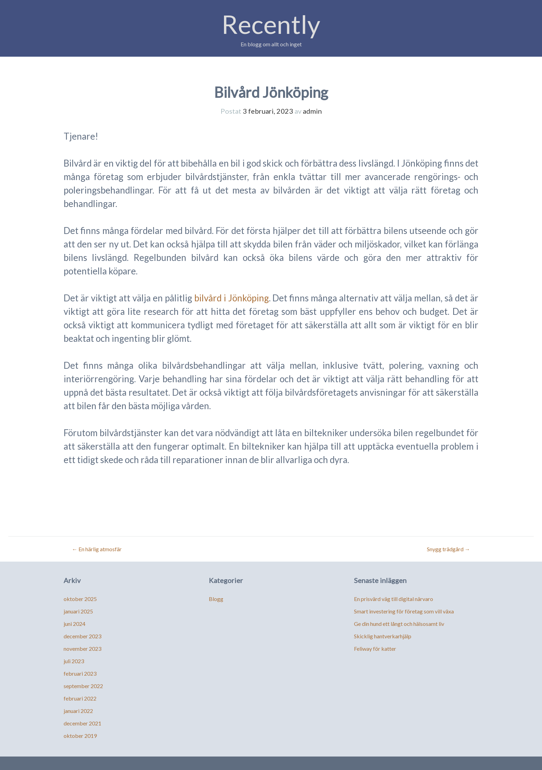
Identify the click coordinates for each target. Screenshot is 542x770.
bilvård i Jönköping (231, 297)
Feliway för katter (375, 648)
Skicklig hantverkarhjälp (382, 636)
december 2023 (82, 636)
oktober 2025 (80, 598)
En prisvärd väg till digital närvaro (393, 598)
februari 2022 (80, 698)
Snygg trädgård (448, 549)
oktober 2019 (80, 735)
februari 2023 (80, 673)
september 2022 (83, 686)
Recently (271, 24)
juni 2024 (74, 623)
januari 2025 (78, 611)
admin (312, 111)
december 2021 (82, 723)
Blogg (216, 598)
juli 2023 (74, 661)
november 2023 (82, 648)
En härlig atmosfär (97, 549)
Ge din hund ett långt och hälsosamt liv (399, 623)
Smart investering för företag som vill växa (404, 611)
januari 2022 (78, 710)
